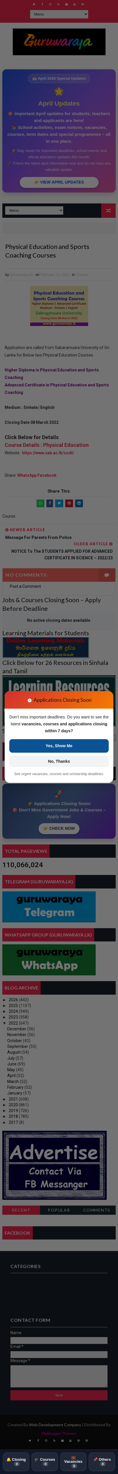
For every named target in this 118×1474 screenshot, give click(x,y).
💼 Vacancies (73, 1461)
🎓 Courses (44, 1461)
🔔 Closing (16, 1461)
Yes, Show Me (59, 745)
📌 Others (102, 1461)
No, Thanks (59, 761)
